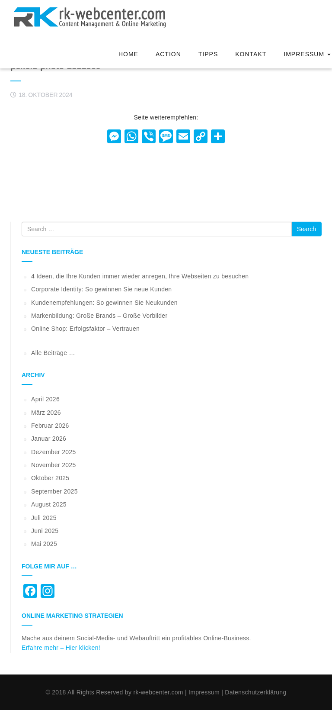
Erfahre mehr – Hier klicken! (61, 647)
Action (168, 54)
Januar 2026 (48, 438)
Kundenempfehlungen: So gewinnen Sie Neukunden (104, 302)
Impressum (307, 54)
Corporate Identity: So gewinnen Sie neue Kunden (101, 289)
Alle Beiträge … (53, 352)
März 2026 (46, 412)
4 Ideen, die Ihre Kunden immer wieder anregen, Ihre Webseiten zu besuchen (140, 276)
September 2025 (54, 491)
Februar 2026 (50, 425)
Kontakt (250, 54)
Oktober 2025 (50, 477)
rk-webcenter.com (158, 692)
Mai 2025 (44, 543)
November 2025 (53, 465)
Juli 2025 (44, 517)
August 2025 (49, 504)
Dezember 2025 (53, 452)
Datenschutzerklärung (255, 692)
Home (128, 54)
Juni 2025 (44, 530)
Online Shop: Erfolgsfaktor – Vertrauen (85, 328)
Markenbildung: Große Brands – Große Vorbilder (99, 315)
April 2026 (45, 399)
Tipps (208, 54)
